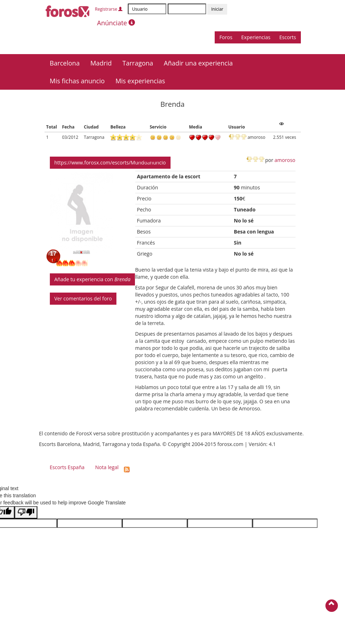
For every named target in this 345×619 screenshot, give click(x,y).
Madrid (101, 63)
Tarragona (137, 63)
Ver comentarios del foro (83, 298)
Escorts (287, 37)
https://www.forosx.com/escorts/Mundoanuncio (110, 162)
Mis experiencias (140, 81)
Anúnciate (116, 23)
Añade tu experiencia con (92, 279)
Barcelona (65, 63)
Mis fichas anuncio (77, 81)
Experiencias (256, 37)
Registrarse (109, 9)
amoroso (285, 160)
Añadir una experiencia (198, 63)
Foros (225, 37)
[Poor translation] (26, 512)
